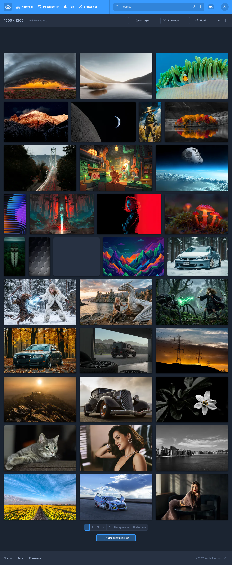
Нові (207, 20)
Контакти (35, 558)
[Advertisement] (116, 40)
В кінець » (139, 527)
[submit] (117, 7)
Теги (20, 558)
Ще (103, 7)
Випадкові (87, 7)
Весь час (175, 20)
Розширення (48, 7)
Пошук (8, 558)
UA (211, 6)
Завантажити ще (116, 538)
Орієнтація (143, 20)
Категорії (24, 7)
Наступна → (121, 527)
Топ (68, 7)
